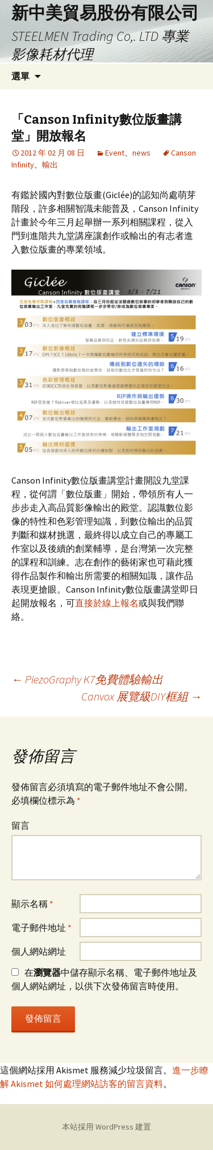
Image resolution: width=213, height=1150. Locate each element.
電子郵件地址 (41, 927)
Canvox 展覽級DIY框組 (141, 696)
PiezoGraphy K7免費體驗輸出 (87, 679)
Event (114, 153)
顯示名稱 (32, 903)
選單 (20, 76)
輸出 (50, 165)
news (141, 153)
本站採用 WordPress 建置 (106, 1127)
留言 (20, 825)
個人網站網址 (38, 951)
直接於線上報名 (107, 602)
